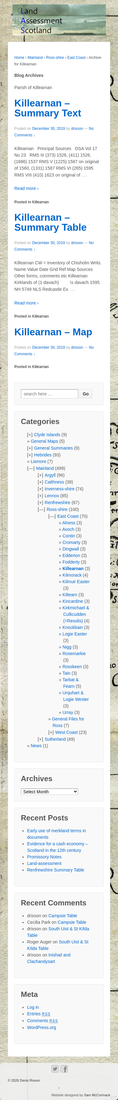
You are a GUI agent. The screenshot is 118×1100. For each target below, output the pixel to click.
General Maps (44, 441)
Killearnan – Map (53, 332)
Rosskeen (72, 666)
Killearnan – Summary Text (47, 108)
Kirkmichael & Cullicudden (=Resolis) (76, 614)
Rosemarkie (74, 653)
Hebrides (43, 454)
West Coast (66, 732)
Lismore (38, 461)
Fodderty (71, 561)
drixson (77, 128)
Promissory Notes (44, 856)
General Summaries (53, 448)
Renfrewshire (57, 502)
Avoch (68, 529)
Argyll (50, 475)
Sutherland (55, 739)
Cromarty (72, 542)
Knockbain (73, 627)
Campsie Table (63, 915)
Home (19, 57)
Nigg (67, 646)
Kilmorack (72, 575)
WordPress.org (41, 1027)
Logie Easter (75, 633)
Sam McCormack (97, 1095)
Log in (33, 1007)
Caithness (54, 481)
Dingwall (71, 548)
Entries (39, 1013)
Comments (42, 1020)
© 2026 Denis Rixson (24, 1080)
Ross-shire (55, 57)
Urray (68, 712)
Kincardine (73, 601)
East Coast (76, 57)
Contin (69, 535)
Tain (66, 673)
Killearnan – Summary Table (50, 222)
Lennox (52, 495)
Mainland (35, 57)
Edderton (71, 555)
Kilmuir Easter (76, 581)
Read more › (26, 188)
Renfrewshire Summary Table (55, 869)
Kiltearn (70, 594)
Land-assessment (44, 863)
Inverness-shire (60, 488)
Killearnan (40, 202)
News (36, 745)
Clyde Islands (47, 434)
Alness (68, 522)
